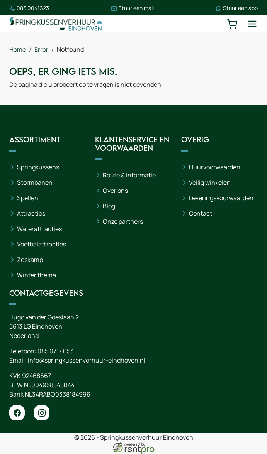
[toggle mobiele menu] (252, 23)
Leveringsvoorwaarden (221, 198)
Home (17, 49)
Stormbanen (35, 182)
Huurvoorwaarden (214, 167)
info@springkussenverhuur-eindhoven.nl (86, 360)
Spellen (27, 198)
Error (41, 49)
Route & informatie (129, 175)
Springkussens (38, 167)
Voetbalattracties (41, 244)
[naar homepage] (55, 23)
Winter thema (36, 275)
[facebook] (17, 412)
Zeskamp (30, 259)
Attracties (31, 213)
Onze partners (123, 221)
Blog (109, 206)
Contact (200, 213)
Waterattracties (39, 228)
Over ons (115, 190)
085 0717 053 (55, 351)
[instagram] (41, 412)
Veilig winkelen (210, 182)
